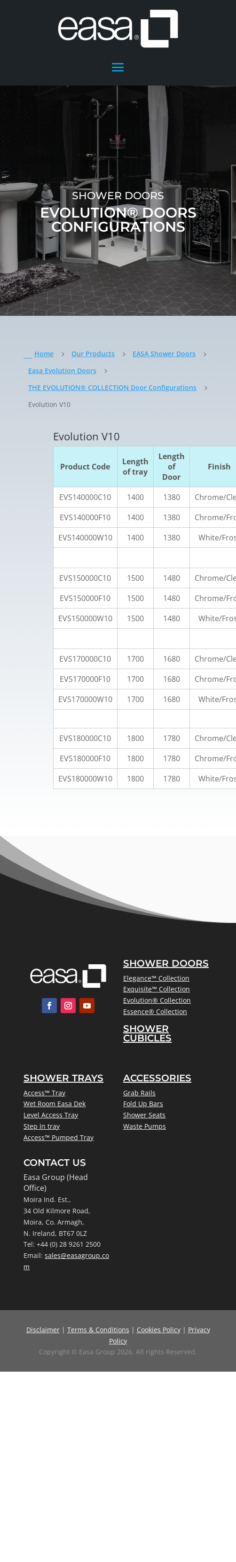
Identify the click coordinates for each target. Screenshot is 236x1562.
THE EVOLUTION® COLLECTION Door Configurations (112, 387)
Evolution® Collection (157, 1000)
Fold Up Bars (143, 1103)
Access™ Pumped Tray (59, 1137)
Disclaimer (43, 1329)
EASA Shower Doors (164, 353)
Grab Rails (139, 1092)
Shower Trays (63, 1078)
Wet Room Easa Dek (55, 1103)
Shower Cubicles (147, 1033)
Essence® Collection (155, 1011)
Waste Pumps (144, 1126)
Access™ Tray (44, 1092)
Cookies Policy (159, 1329)
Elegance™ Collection (156, 978)
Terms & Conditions (98, 1329)
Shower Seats (144, 1114)
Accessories (157, 1078)
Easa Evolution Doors (62, 370)
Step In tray (42, 1126)
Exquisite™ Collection (156, 988)
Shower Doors (166, 963)
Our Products (93, 353)
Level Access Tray (51, 1114)
